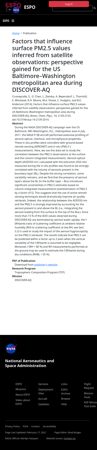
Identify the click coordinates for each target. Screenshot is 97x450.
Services (43, 384)
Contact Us (69, 438)
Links (64, 384)
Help (64, 404)
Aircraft (42, 399)
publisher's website (45, 264)
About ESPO (23, 394)
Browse (65, 398)
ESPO (29, 7)
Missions (21, 389)
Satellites (43, 404)
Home (16, 33)
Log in (69, 4)
